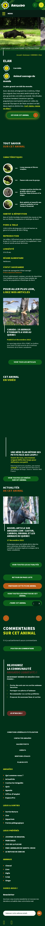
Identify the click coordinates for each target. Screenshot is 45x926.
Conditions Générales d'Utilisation (22, 732)
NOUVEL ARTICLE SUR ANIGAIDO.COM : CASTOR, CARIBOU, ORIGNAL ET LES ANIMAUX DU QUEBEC (21, 532)
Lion (7, 869)
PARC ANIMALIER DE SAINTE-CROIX (20, 848)
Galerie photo (22, 744)
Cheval (8, 865)
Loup (7, 877)
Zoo (7, 815)
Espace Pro (10, 798)
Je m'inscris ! (16, 713)
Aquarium (9, 819)
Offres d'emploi (12, 794)
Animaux (26, 55)
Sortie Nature (11, 812)
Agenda (8, 790)
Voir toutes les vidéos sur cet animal (19, 479)
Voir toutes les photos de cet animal (23, 594)
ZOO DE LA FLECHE (13, 844)
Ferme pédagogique (14, 823)
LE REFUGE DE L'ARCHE (15, 852)
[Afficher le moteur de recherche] (41, 4)
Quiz (7, 786)
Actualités (10, 779)
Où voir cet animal (24, 115)
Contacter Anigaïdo (22, 738)
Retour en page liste (22, 577)
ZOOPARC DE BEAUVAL (15, 837)
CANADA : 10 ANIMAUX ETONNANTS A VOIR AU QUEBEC (19, 332)
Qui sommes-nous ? (14, 775)
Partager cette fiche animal (22, 586)
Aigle (7, 873)
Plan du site (22, 762)
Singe (8, 880)
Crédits (22, 750)
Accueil (19, 55)
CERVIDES (34, 55)
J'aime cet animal (25, 603)
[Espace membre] (35, 4)
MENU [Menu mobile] (7, 13)
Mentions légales (22, 756)
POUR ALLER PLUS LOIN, (22, 290)
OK (39, 913)
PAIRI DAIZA (10, 840)
